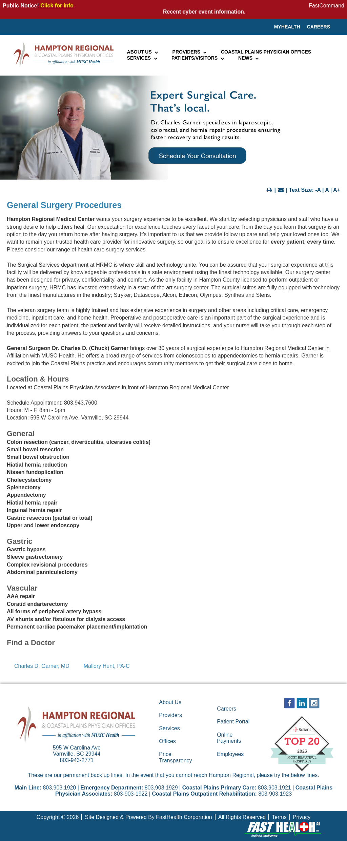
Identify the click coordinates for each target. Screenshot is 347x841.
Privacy (301, 817)
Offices (167, 741)
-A (318, 190)
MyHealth (287, 26)
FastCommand (326, 5)
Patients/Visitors (198, 58)
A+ (336, 190)
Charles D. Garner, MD (41, 666)
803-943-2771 (77, 760)
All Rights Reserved (242, 817)
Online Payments (229, 738)
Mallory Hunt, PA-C (107, 666)
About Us (143, 52)
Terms (279, 817)
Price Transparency (175, 757)
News (249, 58)
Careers (318, 26)
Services (142, 58)
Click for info (57, 5)
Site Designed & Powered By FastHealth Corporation (148, 817)
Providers (189, 52)
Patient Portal (233, 721)
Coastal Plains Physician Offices (266, 52)
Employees (230, 754)
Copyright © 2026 (58, 817)
